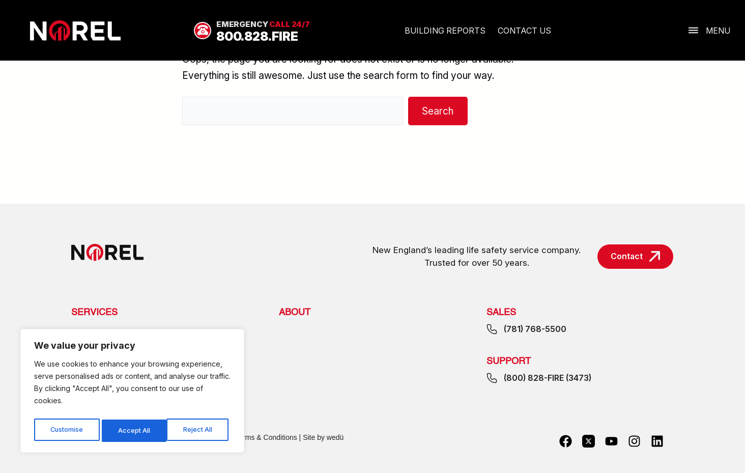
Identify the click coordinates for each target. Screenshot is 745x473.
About (294, 312)
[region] (132, 393)
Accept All (199, 430)
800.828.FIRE (257, 36)
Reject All (133, 430)
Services (94, 312)
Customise (66, 430)
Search (437, 111)
